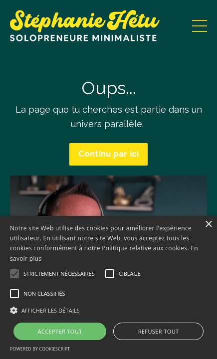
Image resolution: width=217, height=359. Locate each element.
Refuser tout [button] (158, 331)
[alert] (108, 287)
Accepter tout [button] (59, 331)
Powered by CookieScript (40, 349)
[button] (108, 310)
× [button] (208, 224)
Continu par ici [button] (108, 154)
